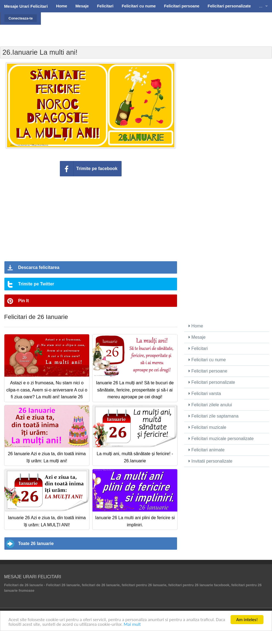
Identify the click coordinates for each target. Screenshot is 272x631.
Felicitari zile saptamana (214, 416)
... (260, 6)
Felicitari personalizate (212, 382)
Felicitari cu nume (207, 359)
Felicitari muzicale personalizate (221, 438)
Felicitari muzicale (207, 427)
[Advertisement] (156, 26)
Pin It (23, 300)
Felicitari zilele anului (210, 404)
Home (196, 326)
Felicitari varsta (205, 393)
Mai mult (132, 624)
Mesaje (197, 337)
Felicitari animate (207, 449)
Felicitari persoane (208, 371)
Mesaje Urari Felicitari (26, 6)
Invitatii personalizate (210, 461)
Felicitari (198, 348)
